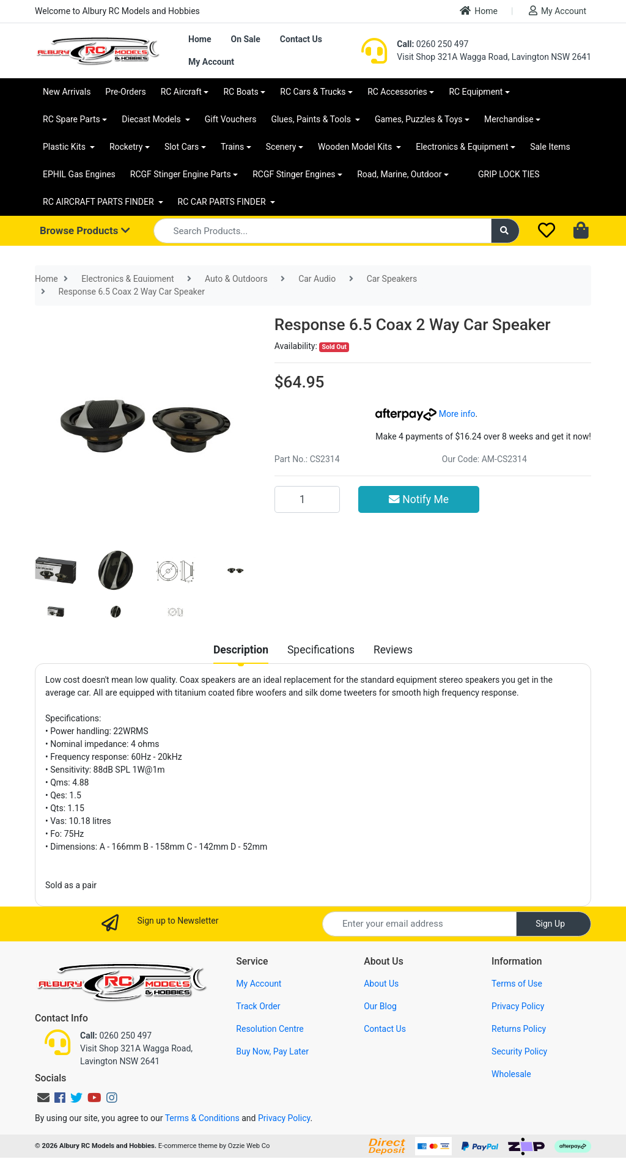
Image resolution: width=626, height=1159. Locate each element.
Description (240, 650)
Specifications (321, 650)
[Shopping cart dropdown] (582, 231)
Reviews (393, 650)
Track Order (258, 1006)
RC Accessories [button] (397, 92)
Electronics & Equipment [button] (462, 147)
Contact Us (301, 39)
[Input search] (322, 230)
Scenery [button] (281, 147)
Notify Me (419, 499)
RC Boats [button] (240, 92)
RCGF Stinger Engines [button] (293, 174)
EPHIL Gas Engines (79, 174)
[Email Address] (419, 923)
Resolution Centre (269, 1029)
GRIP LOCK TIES (509, 174)
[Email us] (43, 1098)
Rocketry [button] (125, 147)
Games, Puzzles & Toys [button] (419, 119)
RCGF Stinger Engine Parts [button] (180, 174)
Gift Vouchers (231, 119)
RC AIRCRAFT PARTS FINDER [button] (99, 202)
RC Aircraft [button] (181, 92)
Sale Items (550, 147)
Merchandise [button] (509, 119)
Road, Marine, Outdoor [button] (399, 174)
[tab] (240, 650)
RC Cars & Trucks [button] (312, 92)
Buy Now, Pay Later (272, 1051)
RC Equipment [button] (476, 92)
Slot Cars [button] (181, 147)
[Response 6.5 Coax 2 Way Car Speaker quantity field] (307, 499)
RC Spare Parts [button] (71, 119)
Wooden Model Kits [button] (356, 147)
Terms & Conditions (202, 1118)
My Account (557, 11)
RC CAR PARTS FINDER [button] (223, 202)
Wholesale (511, 1074)
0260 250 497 (432, 44)
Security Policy (519, 1051)
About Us (381, 983)
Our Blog (380, 1006)
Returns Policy (519, 1029)
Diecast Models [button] (152, 119)
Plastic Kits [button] (65, 147)
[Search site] (505, 230)
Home (479, 11)
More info (425, 414)
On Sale (245, 39)
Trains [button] (232, 147)
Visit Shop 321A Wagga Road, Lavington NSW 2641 (494, 57)
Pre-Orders (125, 92)
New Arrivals (66, 92)
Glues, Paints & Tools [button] (312, 119)
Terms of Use (517, 983)
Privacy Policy (518, 1006)
